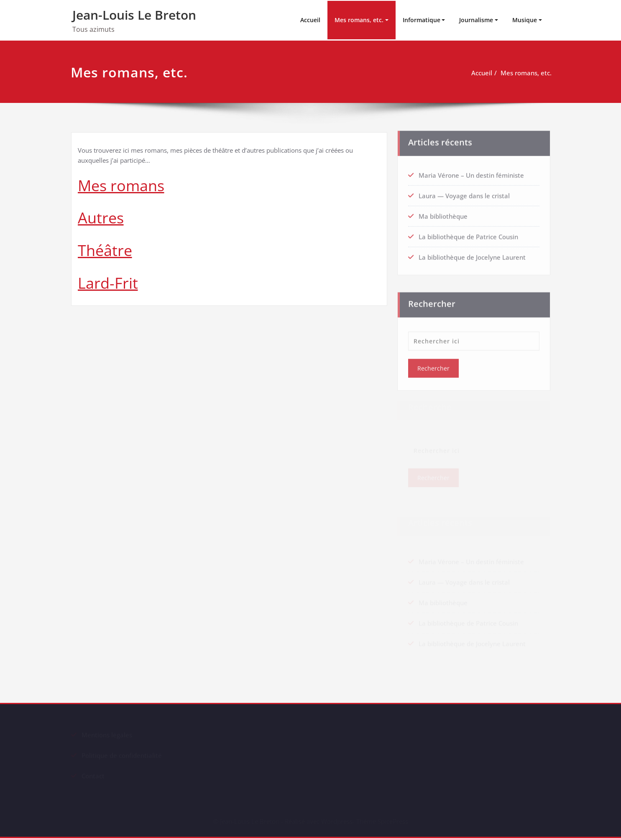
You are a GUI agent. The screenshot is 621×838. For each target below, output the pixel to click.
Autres (101, 218)
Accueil (310, 20)
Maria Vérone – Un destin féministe (471, 172)
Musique (524, 20)
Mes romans (121, 185)
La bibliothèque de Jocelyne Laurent (472, 254)
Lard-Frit (108, 283)
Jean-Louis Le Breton (134, 14)
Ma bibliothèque (443, 213)
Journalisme (476, 20)
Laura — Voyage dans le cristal (464, 193)
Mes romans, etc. (359, 20)
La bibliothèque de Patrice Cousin (468, 234)
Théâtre (105, 250)
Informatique (421, 20)
